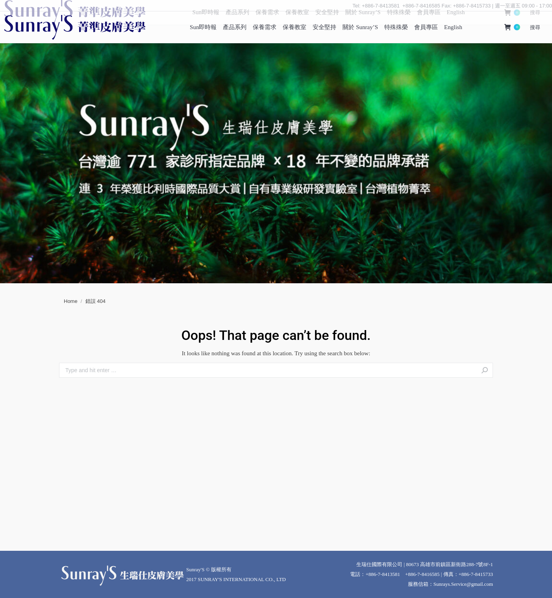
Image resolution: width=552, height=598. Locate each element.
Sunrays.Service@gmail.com (463, 584)
